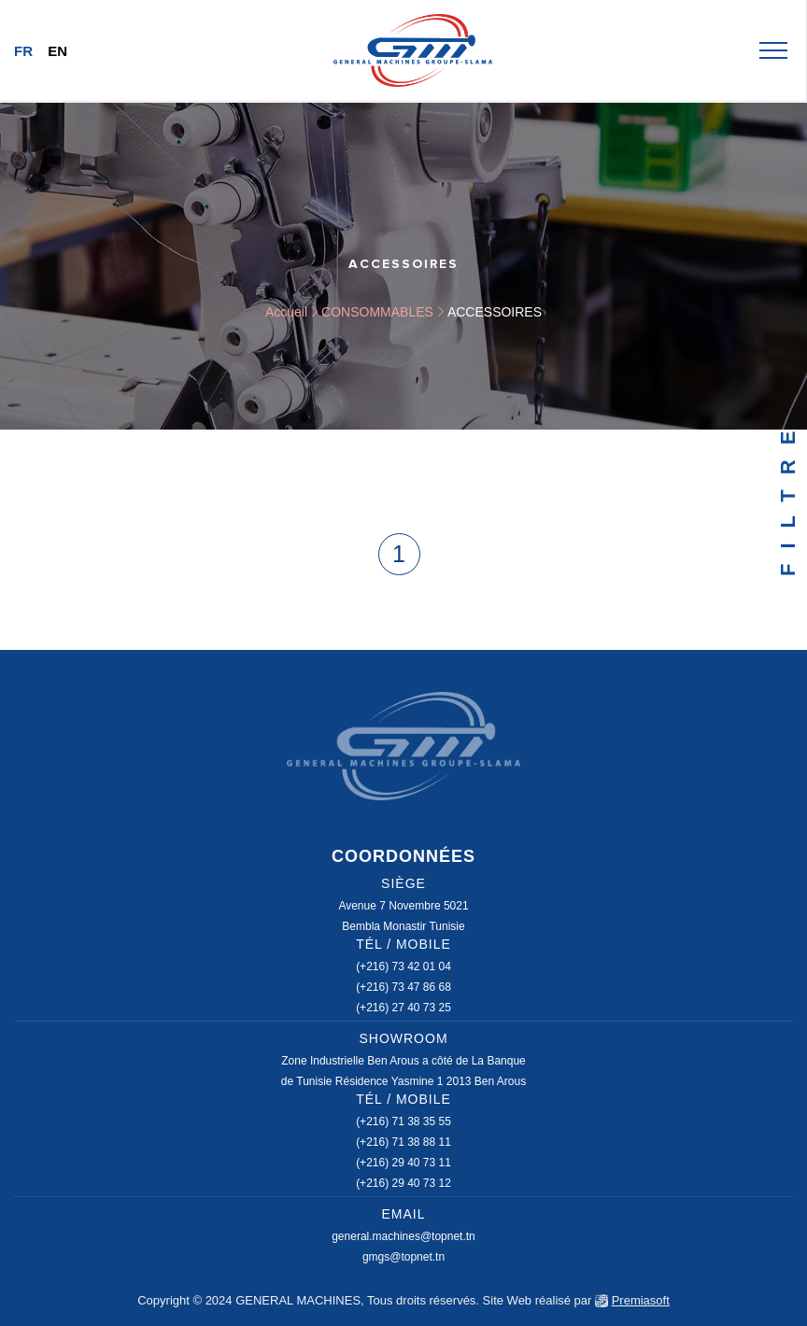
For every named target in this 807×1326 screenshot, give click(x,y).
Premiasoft (641, 1300)
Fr (23, 51)
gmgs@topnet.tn (403, 1256)
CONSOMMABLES (377, 311)
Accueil (286, 311)
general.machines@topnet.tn (403, 1236)
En (57, 51)
